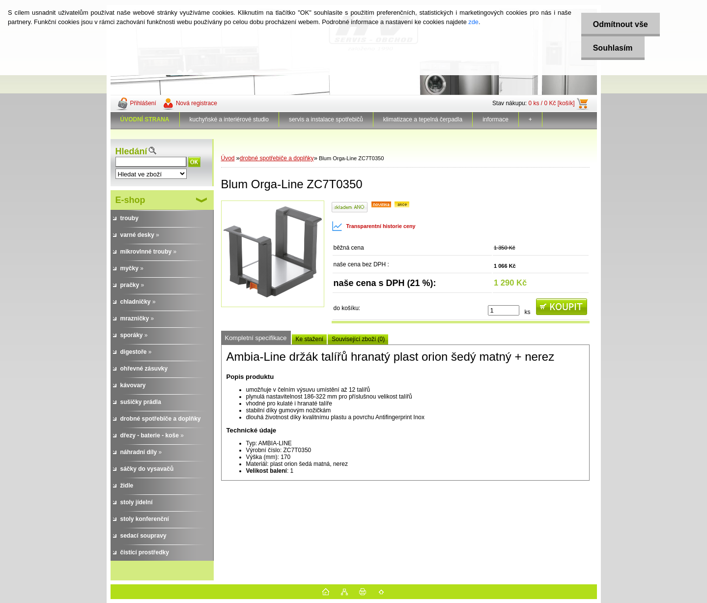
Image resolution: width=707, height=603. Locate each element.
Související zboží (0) (358, 339)
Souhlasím (612, 48)
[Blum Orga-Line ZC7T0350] (273, 254)
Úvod (228, 158)
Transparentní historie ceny (374, 226)
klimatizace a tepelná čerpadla (422, 119)
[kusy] (503, 310)
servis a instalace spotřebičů (326, 119)
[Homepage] (145, 119)
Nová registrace (196, 103)
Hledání (131, 151)
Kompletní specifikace (256, 338)
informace (495, 119)
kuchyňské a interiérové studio (229, 119)
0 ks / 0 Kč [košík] (551, 103)
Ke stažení (310, 339)
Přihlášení (143, 103)
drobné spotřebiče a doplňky (277, 158)
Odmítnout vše (619, 24)
